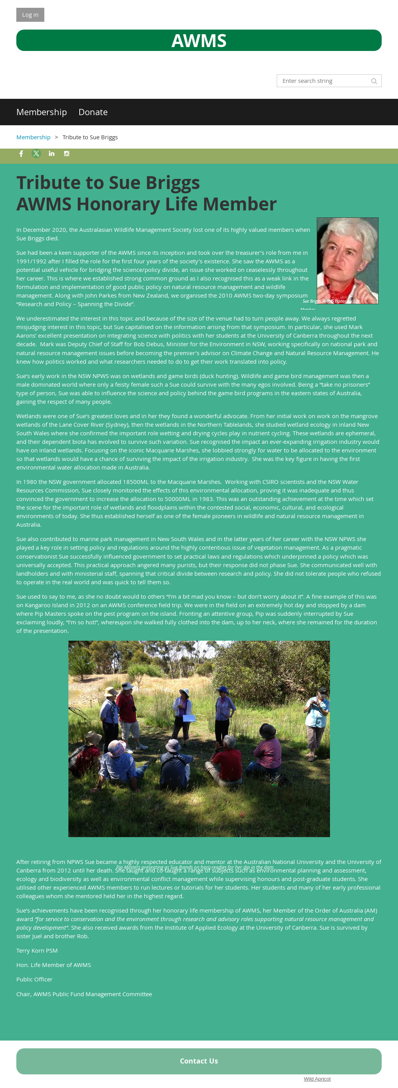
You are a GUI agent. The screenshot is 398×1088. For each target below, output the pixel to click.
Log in (30, 14)
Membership (33, 137)
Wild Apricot (317, 1079)
